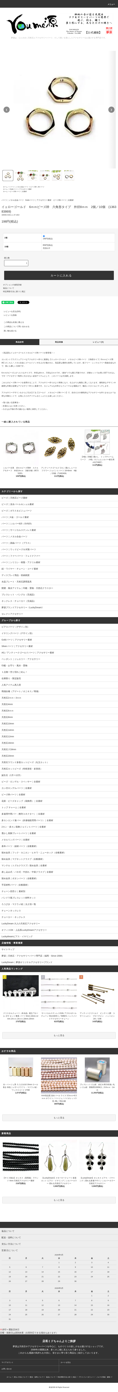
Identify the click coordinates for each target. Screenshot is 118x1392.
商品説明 (20, 342)
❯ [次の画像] (111, 109)
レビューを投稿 (8, 315)
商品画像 (59, 342)
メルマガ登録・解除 (103, 1377)
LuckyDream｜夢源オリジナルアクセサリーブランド (27, 962)
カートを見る (66, 1362)
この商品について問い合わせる (15, 326)
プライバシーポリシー (86, 1377)
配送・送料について (37, 1377)
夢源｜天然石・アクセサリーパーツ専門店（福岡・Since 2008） (33, 956)
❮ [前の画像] (7, 109)
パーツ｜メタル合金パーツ (19, 187)
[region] (59, 109)
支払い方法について (21, 1377)
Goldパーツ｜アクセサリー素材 (20, 189)
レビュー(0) (98, 342)
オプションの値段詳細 (12, 285)
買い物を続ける (8, 331)
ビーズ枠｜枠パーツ (37, 187)
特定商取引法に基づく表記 (14, 291)
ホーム (5, 187)
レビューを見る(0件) (10, 311)
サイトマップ (8, 949)
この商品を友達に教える (12, 322)
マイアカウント (7, 1362)
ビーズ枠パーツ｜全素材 (18, 191)
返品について (8, 288)
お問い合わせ (7, 1369)
